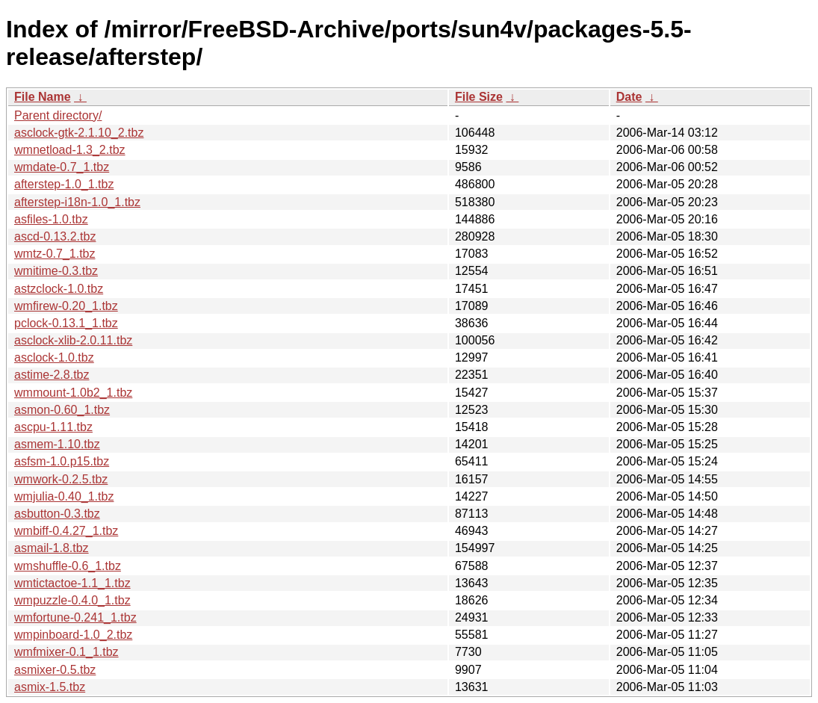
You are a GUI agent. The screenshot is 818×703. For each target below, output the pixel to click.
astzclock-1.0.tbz (58, 288)
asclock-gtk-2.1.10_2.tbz (78, 132)
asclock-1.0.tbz (54, 357)
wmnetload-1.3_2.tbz (70, 149)
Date (629, 96)
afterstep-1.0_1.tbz (64, 184)
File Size (479, 96)
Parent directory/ (58, 115)
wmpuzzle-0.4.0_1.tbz (72, 600)
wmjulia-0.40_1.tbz (64, 496)
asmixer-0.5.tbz (55, 669)
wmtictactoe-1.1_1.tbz (72, 583)
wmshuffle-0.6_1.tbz (67, 566)
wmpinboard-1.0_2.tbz (73, 634)
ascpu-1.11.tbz (53, 427)
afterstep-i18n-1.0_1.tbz (77, 202)
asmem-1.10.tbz (57, 444)
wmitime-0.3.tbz (56, 270)
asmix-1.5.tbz (49, 687)
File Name (42, 96)
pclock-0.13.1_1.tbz (66, 323)
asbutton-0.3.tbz (57, 513)
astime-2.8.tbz (51, 374)
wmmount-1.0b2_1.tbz (73, 392)
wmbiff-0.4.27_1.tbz (66, 530)
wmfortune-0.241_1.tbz (75, 617)
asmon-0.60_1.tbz (62, 409)
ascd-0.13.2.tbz (55, 236)
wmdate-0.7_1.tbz (61, 167)
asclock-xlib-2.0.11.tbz (73, 340)
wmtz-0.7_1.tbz (54, 253)
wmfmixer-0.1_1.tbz (66, 651)
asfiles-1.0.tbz (51, 219)
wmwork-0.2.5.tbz (61, 479)
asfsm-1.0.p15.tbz (61, 461)
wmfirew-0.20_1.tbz (66, 306)
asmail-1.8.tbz (51, 548)
